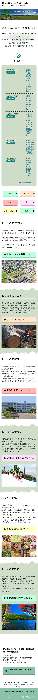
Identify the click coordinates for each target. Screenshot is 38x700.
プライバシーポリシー (16, 684)
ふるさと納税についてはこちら (19, 529)
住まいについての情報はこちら (19, 254)
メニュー (9, 697)
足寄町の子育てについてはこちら (20, 458)
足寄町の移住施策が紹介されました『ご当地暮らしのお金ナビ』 (28, 167)
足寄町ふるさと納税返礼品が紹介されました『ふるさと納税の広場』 (28, 80)
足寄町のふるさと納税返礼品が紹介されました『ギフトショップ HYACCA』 (30, 147)
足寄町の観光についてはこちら (19, 598)
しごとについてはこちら (17, 320)
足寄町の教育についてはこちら (19, 390)
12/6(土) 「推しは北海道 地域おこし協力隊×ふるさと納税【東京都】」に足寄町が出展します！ (29, 124)
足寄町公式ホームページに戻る (20, 671)
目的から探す (28, 697)
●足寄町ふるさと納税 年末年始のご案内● (28, 102)
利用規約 (27, 684)
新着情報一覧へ (27, 182)
